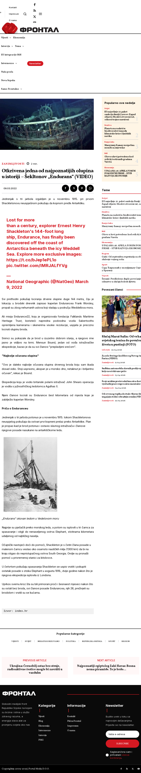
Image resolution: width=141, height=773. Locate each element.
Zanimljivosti (13, 164)
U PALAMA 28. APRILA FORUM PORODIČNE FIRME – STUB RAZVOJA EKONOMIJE (120, 174)
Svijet (107, 108)
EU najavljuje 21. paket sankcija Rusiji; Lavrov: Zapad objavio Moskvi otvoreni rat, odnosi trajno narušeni (120, 115)
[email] (122, 734)
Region (105, 254)
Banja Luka (109, 142)
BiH (106, 153)
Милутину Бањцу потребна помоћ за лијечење (119, 146)
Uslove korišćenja (119, 756)
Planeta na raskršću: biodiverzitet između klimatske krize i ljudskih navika (117, 132)
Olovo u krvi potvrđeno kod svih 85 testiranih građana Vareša (118, 159)
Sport (104, 265)
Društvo (108, 125)
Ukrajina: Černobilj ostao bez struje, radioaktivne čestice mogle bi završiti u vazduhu (34, 670)
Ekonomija (109, 168)
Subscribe (122, 743)
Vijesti (105, 276)
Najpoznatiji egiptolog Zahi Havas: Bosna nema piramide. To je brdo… (106, 668)
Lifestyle (106, 350)
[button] (25, 14)
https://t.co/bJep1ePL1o (31, 259)
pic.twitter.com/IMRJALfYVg (36, 265)
